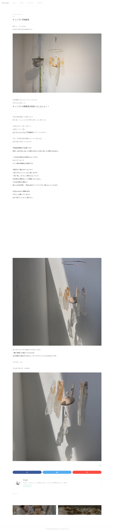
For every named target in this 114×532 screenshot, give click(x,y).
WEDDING (40, 3)
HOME (21, 3)
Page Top (57, 524)
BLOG (14, 3)
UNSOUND (30, 3)
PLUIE (5, 3)
